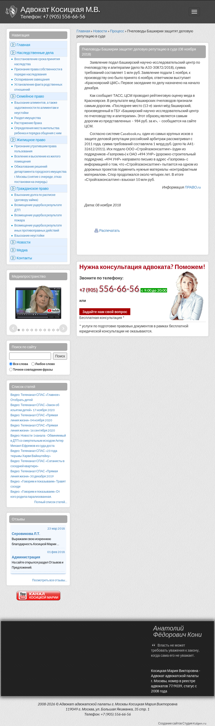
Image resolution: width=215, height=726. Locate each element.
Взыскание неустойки (29, 235)
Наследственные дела (35, 52)
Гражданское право (33, 188)
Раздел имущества (27, 118)
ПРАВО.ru (193, 187)
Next (63, 328)
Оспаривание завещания (31, 79)
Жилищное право (31, 140)
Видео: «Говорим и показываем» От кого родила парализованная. (35, 494)
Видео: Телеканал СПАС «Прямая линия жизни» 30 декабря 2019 (34, 473)
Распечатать (109, 230)
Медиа (22, 250)
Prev (13, 328)
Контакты (24, 258)
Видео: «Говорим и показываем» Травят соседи (38, 483)
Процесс (117, 31)
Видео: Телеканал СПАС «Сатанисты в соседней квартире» (37, 463)
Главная (23, 45)
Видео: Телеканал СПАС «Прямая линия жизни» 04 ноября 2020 (34, 417)
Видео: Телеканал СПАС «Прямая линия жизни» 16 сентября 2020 (34, 427)
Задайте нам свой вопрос (104, 312)
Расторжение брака (28, 123)
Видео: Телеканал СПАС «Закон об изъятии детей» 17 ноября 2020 (34, 407)
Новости (23, 242)
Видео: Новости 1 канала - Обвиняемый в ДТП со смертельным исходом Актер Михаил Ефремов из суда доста (38, 441)
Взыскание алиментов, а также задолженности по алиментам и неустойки (36, 108)
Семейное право (30, 96)
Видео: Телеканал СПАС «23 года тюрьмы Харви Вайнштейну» (33, 453)
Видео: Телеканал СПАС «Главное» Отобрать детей (35, 397)
